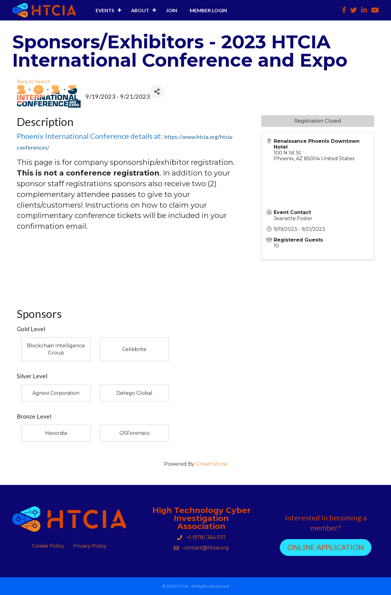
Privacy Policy (90, 546)
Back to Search (33, 81)
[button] (325, 547)
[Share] (157, 92)
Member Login (208, 10)
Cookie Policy (48, 546)
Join (171, 10)
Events (105, 10)
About (140, 10)
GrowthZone (211, 464)
